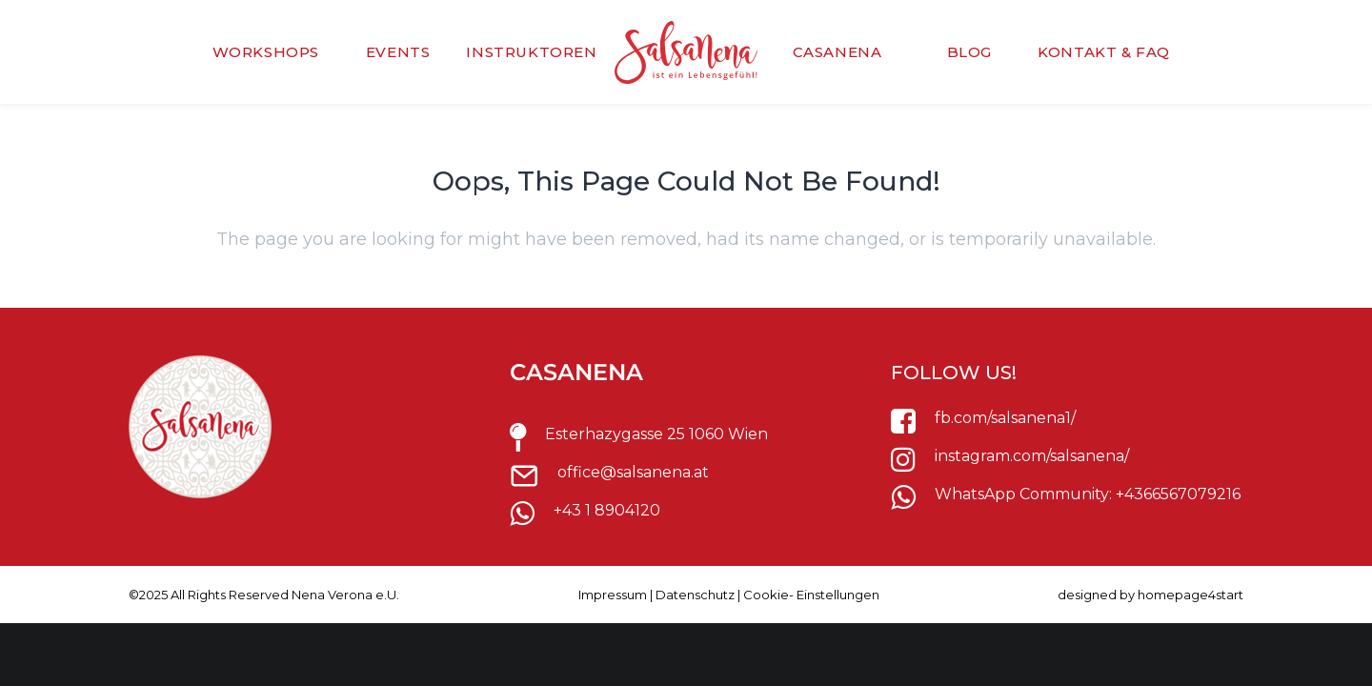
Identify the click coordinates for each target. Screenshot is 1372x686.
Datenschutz (695, 594)
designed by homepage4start (1150, 594)
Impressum (612, 594)
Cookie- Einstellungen (811, 594)
